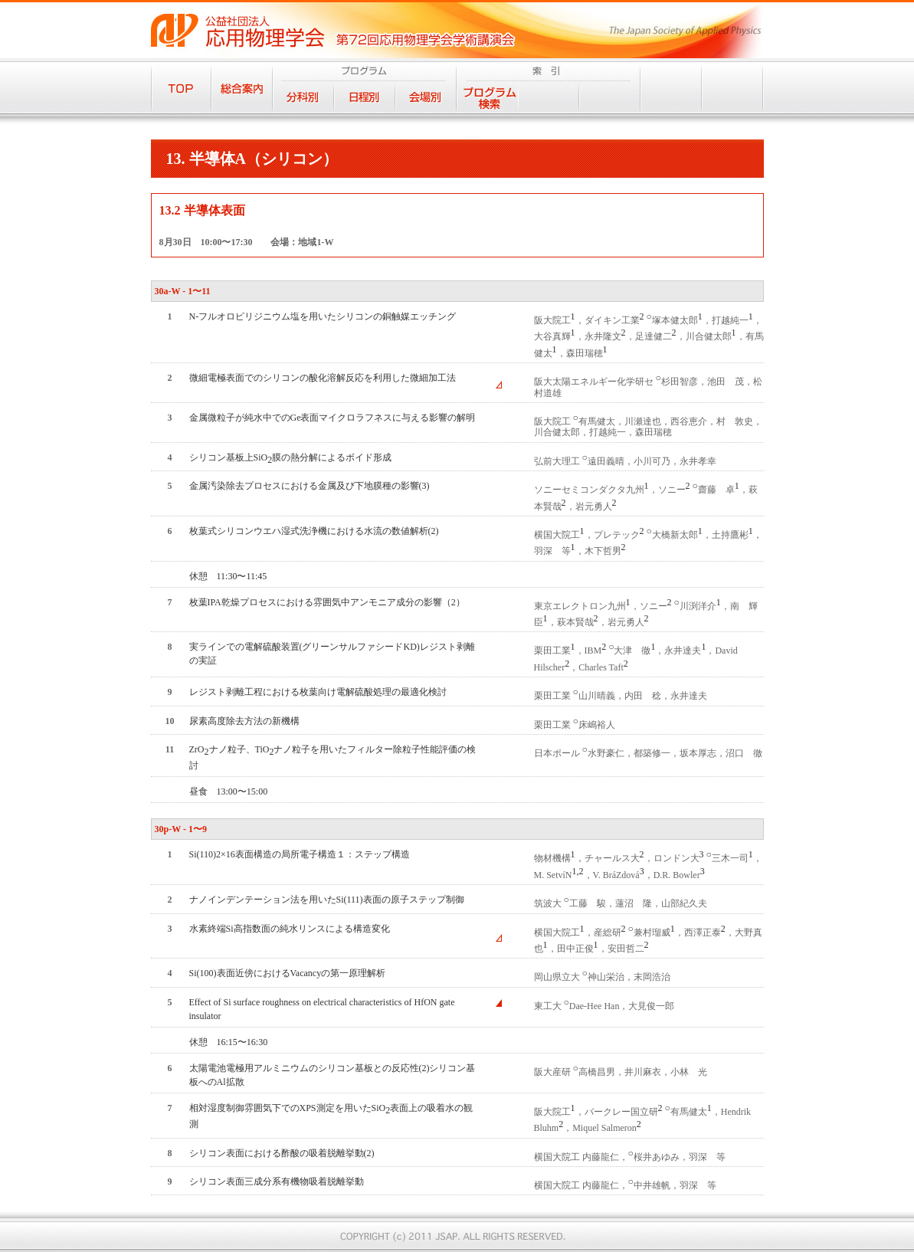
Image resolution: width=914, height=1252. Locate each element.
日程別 (364, 97)
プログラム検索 (487, 97)
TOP (181, 87)
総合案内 (242, 87)
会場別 (426, 97)
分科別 (303, 97)
